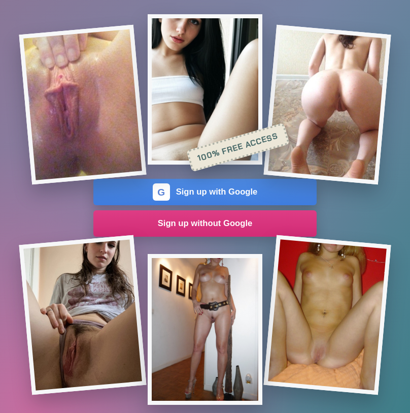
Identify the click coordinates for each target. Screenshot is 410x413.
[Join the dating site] (83, 105)
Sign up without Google (205, 223)
